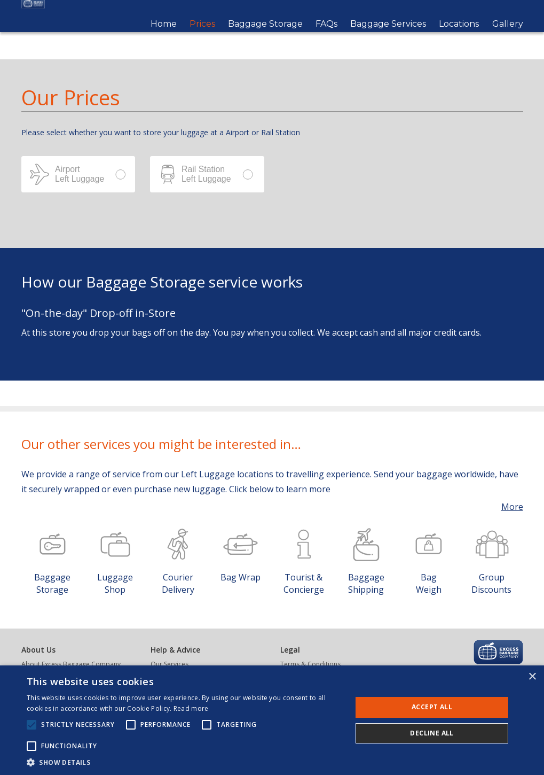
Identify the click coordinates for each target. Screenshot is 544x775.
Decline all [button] (431, 733)
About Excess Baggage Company (71, 664)
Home (164, 38)
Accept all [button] (432, 706)
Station (207, 174)
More (512, 507)
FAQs (326, 38)
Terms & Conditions (310, 664)
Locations (459, 38)
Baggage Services (388, 38)
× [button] (532, 677)
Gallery (507, 38)
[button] (184, 762)
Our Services (169, 664)
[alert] (272, 720)
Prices (202, 38)
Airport (78, 174)
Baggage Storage (265, 38)
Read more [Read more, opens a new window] (191, 708)
